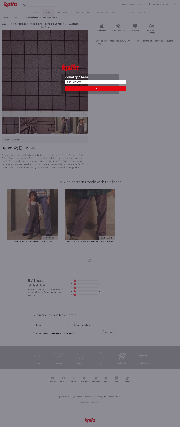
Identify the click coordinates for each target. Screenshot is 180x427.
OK (95, 89)
